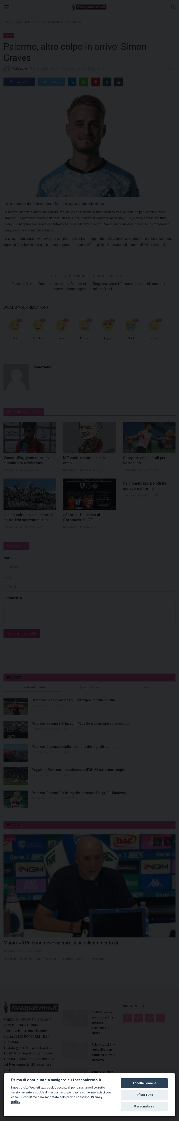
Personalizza (144, 1106)
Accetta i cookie (144, 1083)
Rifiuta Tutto (144, 1094)
